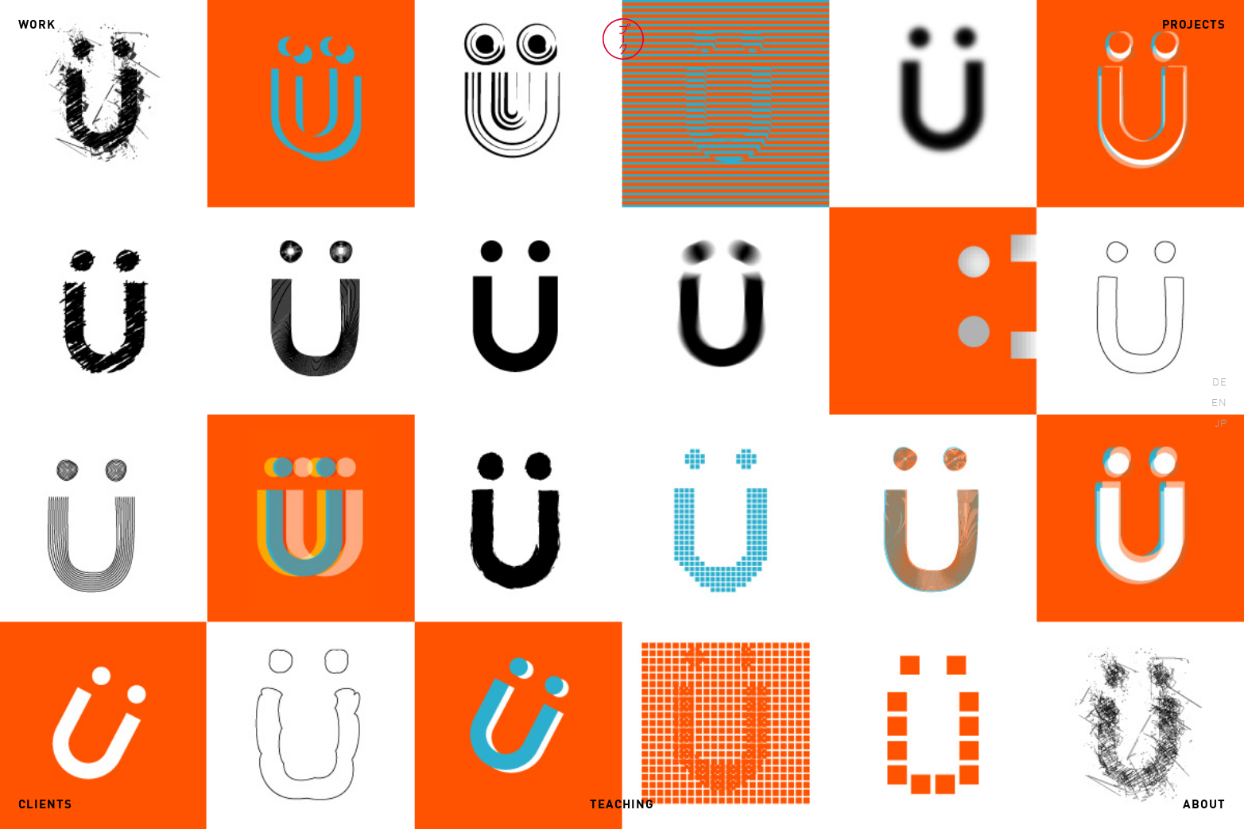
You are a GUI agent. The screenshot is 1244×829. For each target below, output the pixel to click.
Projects (1194, 25)
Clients (45, 805)
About (1204, 805)
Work (37, 25)
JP (1221, 424)
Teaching (622, 805)
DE (1219, 383)
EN (1219, 403)
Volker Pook (623, 39)
